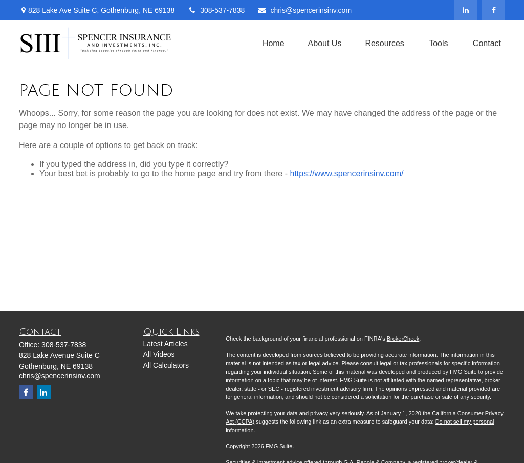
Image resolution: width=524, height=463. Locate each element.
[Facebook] (493, 10)
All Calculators (166, 365)
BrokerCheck (403, 338)
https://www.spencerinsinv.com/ (346, 173)
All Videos (159, 354)
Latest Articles (165, 344)
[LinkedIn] (465, 10)
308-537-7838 (216, 10)
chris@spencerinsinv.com (304, 10)
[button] (273, 43)
